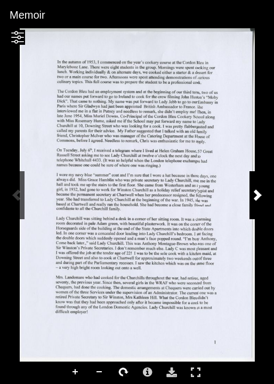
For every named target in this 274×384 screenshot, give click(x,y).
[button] (17, 37)
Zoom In (76, 372)
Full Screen (196, 372)
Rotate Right (124, 372)
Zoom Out (100, 372)
